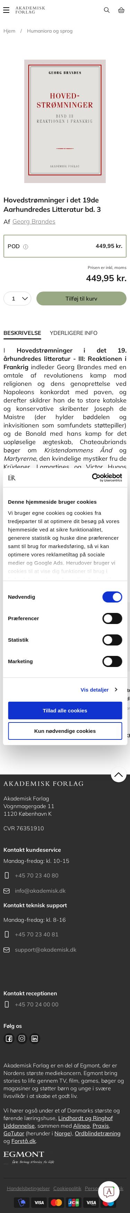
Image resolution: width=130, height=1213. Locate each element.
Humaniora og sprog (49, 31)
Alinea (81, 1125)
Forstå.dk (23, 1140)
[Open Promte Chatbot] (109, 1192)
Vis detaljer (95, 690)
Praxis (101, 1125)
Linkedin (34, 1038)
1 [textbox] (13, 298)
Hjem (9, 31)
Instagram (21, 1038)
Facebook (9, 1038)
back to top (119, 774)
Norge (62, 1133)
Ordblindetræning (98, 1133)
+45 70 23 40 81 (37, 934)
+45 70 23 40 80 (37, 875)
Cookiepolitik (67, 1188)
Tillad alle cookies (65, 710)
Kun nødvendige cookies (65, 731)
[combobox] (17, 298)
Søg (107, 10)
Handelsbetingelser (28, 1188)
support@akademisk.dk (45, 949)
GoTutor (13, 1133)
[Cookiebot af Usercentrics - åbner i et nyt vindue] (92, 477)
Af (6, 222)
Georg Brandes (33, 221)
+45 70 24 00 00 (37, 1004)
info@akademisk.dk (40, 890)
